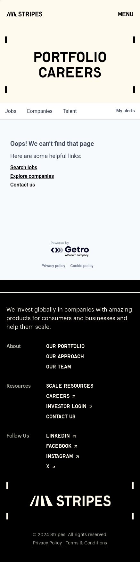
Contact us (22, 185)
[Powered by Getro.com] (70, 249)
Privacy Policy (47, 543)
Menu (126, 14)
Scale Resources (69, 386)
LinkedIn (61, 435)
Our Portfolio (65, 346)
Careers (61, 396)
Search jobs (23, 167)
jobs (10, 111)
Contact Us (60, 416)
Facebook (62, 446)
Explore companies (32, 176)
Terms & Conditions (86, 543)
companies (40, 111)
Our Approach (65, 356)
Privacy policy (53, 266)
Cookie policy (82, 266)
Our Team (58, 366)
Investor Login (70, 406)
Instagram (63, 456)
